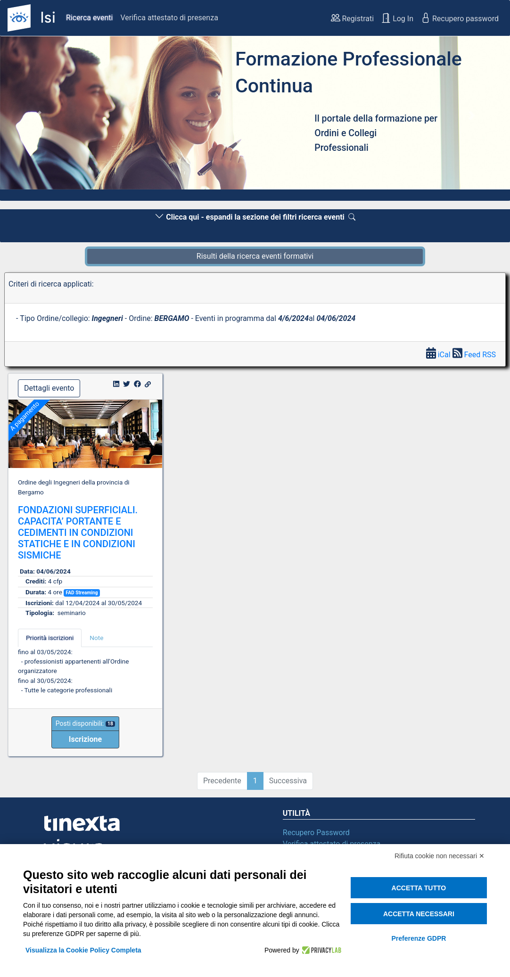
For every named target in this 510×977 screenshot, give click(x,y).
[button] (38, 115)
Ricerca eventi (89, 17)
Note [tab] (96, 637)
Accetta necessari (418, 914)
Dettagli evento (49, 388)
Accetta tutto (419, 888)
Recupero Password (316, 832)
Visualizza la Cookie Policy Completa (83, 950)
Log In (397, 18)
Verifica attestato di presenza (169, 17)
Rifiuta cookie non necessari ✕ (440, 856)
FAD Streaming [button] (82, 592)
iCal (439, 354)
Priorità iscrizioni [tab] (50, 637)
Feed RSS (474, 354)
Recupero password (460, 18)
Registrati (352, 18)
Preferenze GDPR (418, 938)
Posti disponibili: (85, 723)
